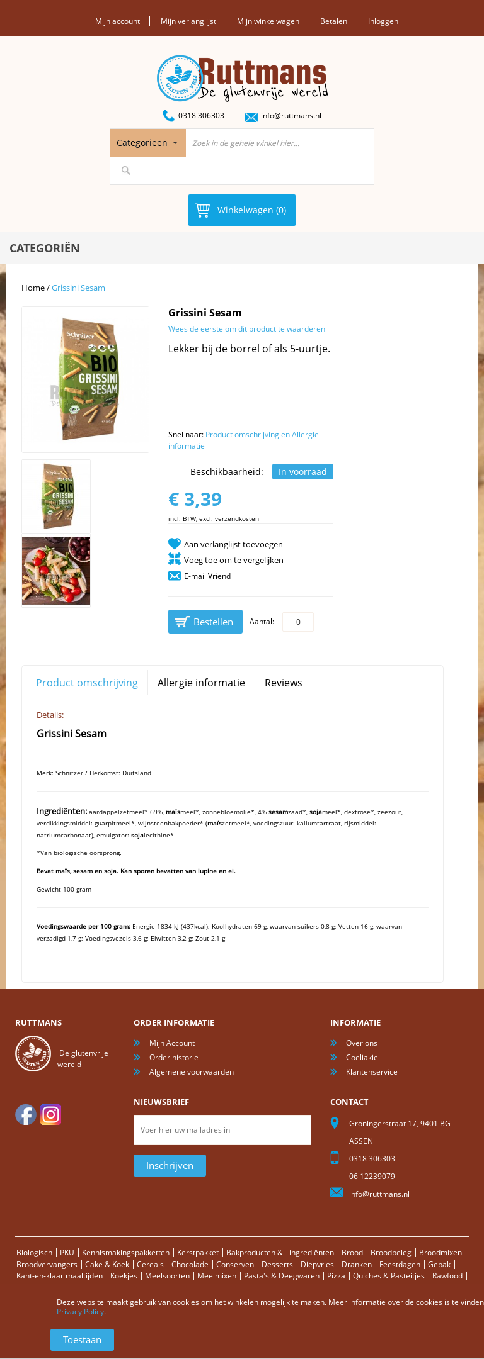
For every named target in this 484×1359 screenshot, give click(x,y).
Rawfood (447, 1275)
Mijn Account (172, 1042)
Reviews (283, 683)
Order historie (174, 1057)
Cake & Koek (107, 1264)
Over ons (361, 1042)
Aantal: (262, 621)
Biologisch (34, 1252)
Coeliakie (362, 1057)
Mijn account (117, 21)
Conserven (235, 1264)
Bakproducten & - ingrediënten (280, 1252)
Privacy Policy (80, 1311)
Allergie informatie (201, 683)
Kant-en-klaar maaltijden (59, 1275)
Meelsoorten (167, 1275)
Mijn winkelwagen (268, 21)
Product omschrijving (87, 683)
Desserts (277, 1264)
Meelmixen (216, 1275)
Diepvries (317, 1264)
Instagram (50, 1114)
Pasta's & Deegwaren (282, 1275)
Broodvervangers (47, 1264)
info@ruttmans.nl (291, 115)
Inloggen (383, 21)
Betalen (333, 21)
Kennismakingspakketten (126, 1252)
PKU (67, 1252)
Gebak (439, 1264)
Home (33, 287)
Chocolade (190, 1264)
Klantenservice (372, 1071)
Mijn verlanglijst (188, 21)
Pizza (336, 1275)
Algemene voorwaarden (191, 1071)
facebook (26, 1114)
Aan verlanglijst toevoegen (233, 544)
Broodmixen (440, 1252)
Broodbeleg (391, 1252)
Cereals (150, 1264)
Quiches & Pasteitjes (389, 1275)
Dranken (357, 1264)
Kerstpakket (198, 1252)
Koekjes (123, 1275)
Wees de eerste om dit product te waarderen (246, 328)
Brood (352, 1252)
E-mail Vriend (207, 576)
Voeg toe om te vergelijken (234, 560)
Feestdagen (399, 1264)
